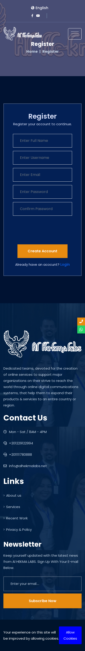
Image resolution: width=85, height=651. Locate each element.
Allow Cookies (70, 635)
